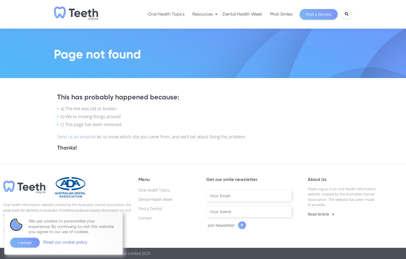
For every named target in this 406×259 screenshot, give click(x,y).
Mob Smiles (281, 14)
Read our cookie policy (65, 242)
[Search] (346, 14)
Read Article (318, 214)
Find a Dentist (150, 208)
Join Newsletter (227, 225)
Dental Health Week (242, 14)
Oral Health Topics (166, 14)
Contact (145, 218)
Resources (202, 14)
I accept (25, 242)
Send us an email (74, 137)
